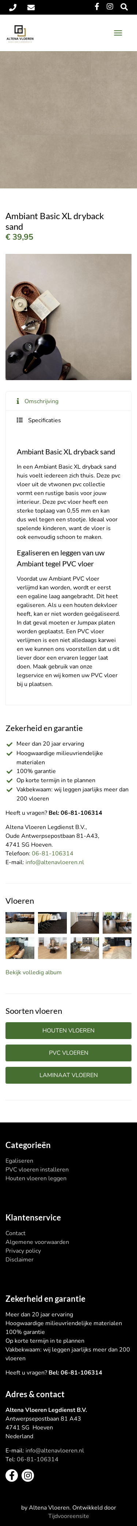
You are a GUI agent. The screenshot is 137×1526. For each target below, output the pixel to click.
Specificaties (44, 420)
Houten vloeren (68, 1031)
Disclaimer (19, 1260)
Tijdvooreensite (68, 1516)
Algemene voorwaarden (37, 1242)
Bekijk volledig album (33, 972)
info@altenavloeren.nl (55, 862)
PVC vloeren (68, 1053)
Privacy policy (23, 1251)
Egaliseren (19, 1161)
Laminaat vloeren (68, 1075)
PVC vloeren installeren (37, 1170)
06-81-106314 (52, 854)
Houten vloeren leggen (35, 1178)
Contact (15, 1233)
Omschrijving (41, 401)
